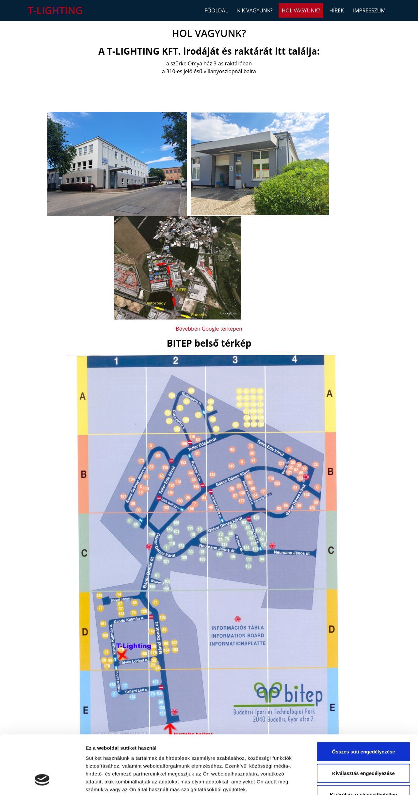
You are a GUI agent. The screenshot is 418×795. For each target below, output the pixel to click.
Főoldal (216, 10)
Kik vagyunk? (255, 10)
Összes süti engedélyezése (363, 701)
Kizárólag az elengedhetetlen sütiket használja (363, 748)
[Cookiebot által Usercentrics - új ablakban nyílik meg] (42, 782)
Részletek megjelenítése (371, 782)
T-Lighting (55, 10)
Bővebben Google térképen (209, 328)
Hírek (336, 10)
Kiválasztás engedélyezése (363, 723)
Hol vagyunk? (301, 10)
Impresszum (369, 10)
